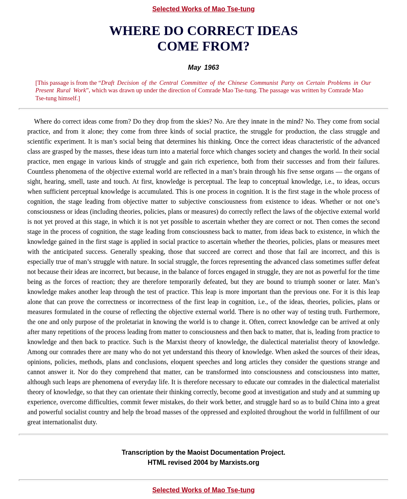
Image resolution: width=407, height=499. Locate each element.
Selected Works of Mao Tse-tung (203, 9)
